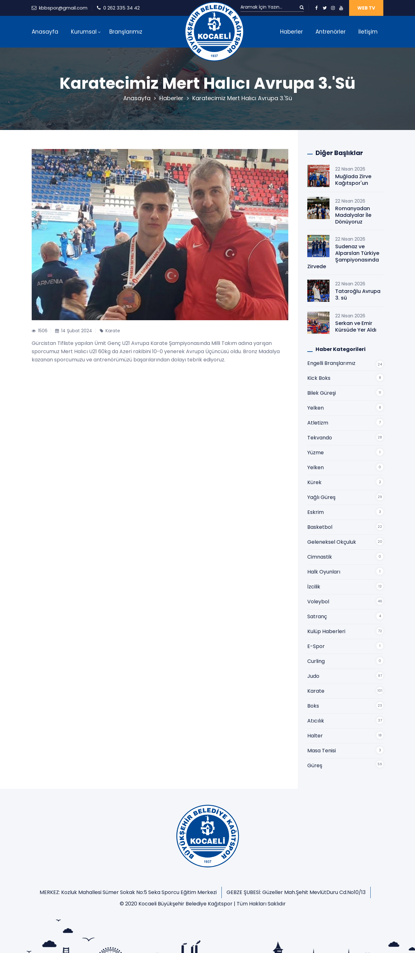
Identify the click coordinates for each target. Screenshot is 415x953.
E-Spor (316, 646)
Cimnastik (319, 557)
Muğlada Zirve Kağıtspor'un (353, 179)
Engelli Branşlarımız (331, 363)
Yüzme (315, 452)
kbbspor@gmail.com (63, 7)
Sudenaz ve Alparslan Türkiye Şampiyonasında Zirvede (343, 256)
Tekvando (319, 437)
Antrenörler (331, 32)
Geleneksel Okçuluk (331, 542)
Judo (313, 676)
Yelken (315, 408)
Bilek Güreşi (321, 393)
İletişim (368, 32)
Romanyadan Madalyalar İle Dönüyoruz (353, 215)
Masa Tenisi (321, 750)
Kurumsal (84, 32)
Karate (315, 691)
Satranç (317, 616)
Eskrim (315, 512)
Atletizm (317, 422)
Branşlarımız (125, 32)
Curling (316, 661)
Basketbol (319, 527)
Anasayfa (45, 32)
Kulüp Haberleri (326, 631)
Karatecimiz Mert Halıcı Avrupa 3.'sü (242, 98)
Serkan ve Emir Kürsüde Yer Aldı (355, 326)
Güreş (314, 765)
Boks (313, 706)
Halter (315, 735)
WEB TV (366, 8)
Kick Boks (318, 378)
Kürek (314, 482)
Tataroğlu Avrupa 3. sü (357, 294)
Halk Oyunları (323, 571)
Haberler (291, 32)
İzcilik (313, 586)
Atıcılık (315, 720)
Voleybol (318, 601)
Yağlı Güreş (321, 497)
